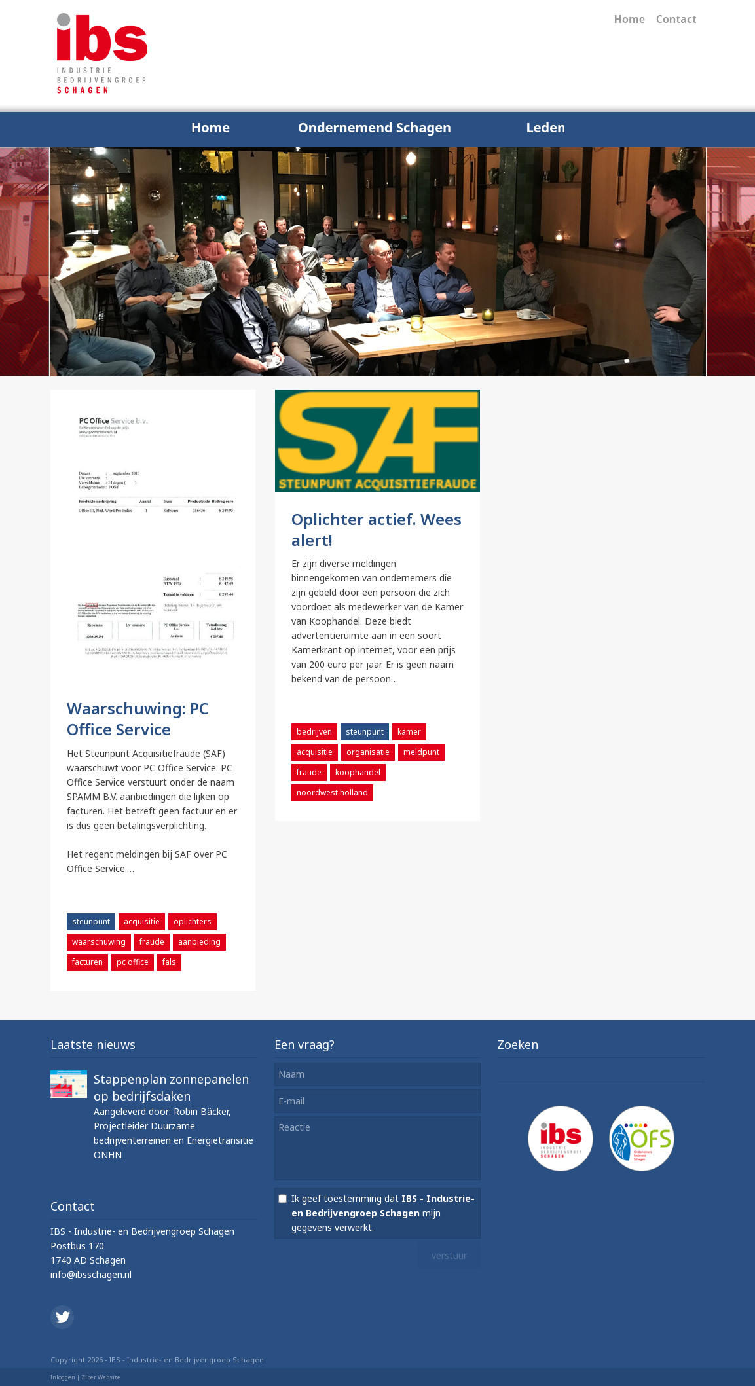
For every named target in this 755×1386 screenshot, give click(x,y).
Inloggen (62, 1377)
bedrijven (314, 731)
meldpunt (421, 751)
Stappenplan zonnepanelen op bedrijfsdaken (171, 1087)
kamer (409, 731)
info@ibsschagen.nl (91, 1274)
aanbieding (199, 941)
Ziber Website (100, 1377)
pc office (133, 962)
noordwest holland (332, 792)
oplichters (193, 921)
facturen (87, 962)
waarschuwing (99, 941)
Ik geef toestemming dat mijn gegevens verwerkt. (383, 1212)
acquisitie (142, 921)
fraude (151, 941)
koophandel (357, 772)
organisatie (368, 751)
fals (169, 962)
